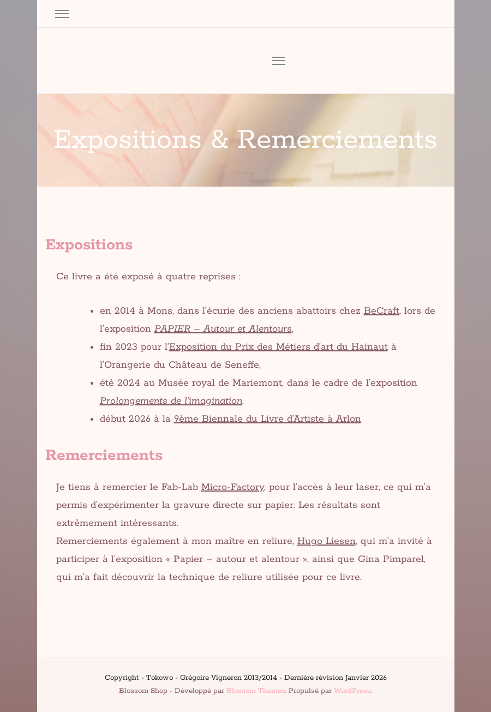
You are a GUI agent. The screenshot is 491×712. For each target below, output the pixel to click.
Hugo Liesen (326, 541)
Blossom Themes (255, 691)
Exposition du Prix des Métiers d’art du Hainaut (278, 347)
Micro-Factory (232, 487)
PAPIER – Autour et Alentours (223, 329)
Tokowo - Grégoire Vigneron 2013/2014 (211, 678)
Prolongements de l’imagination (171, 401)
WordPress (352, 691)
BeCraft (381, 311)
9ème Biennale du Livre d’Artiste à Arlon (267, 419)
